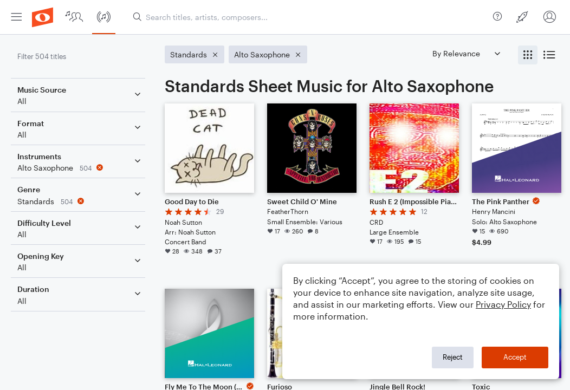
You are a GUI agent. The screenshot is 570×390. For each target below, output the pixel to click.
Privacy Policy (503, 304)
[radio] (527, 55)
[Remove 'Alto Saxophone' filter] (80, 167)
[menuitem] (16, 17)
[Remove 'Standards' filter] (80, 201)
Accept (515, 357)
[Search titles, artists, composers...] (308, 17)
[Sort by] (466, 53)
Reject (453, 357)
